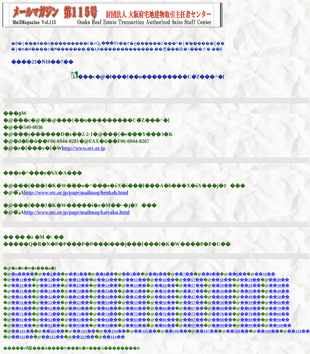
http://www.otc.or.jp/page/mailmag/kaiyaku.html (77, 212)
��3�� (78, 273)
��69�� (250, 308)
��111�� (22, 336)
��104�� (114, 331)
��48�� (222, 296)
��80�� (279, 313)
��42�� (50, 296)
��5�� (131, 273)
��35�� (135, 291)
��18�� (221, 279)
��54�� (107, 302)
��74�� (107, 313)
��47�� (193, 296)
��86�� (164, 319)
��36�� (164, 291)
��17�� (193, 279)
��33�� (78, 291)
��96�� (164, 325)
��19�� (250, 279)
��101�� (22, 331)
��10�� (264, 273)
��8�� (210, 273)
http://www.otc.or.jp (83, 148)
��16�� (164, 279)
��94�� (107, 325)
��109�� (268, 331)
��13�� (78, 279)
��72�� (50, 313)
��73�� (78, 313)
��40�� (279, 291)
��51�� (21, 302)
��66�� (164, 308)
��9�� (237, 273)
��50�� (279, 296)
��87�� (193, 319)
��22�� (50, 285)
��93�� (78, 325)
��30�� (279, 285)
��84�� (107, 319)
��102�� (53, 331)
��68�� (222, 308)
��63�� (78, 308)
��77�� (193, 313)
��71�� (21, 313)
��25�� (135, 285)
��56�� (164, 302)
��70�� (279, 308)
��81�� (21, 319)
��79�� (250, 313)
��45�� (135, 296)
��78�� (222, 313)
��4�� (104, 273)
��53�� (78, 302)
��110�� (298, 331)
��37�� (193, 291)
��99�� (250, 325)
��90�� (279, 319)
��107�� (206, 331)
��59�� (250, 302)
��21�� (21, 285)
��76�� (164, 313)
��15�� (135, 279)
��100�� (280, 325)
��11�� (21, 279)
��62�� (50, 308)
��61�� (21, 308)
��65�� (135, 308)
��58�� (222, 302)
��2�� (51, 273)
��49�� (250, 296)
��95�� (135, 325)
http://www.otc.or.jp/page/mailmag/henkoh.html (76, 192)
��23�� (78, 285)
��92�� (50, 325)
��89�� (250, 319)
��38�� (222, 291)
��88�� (222, 319)
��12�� (49, 279)
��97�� (193, 325)
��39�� (250, 291)
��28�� (222, 285)
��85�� (135, 319)
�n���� (22, 273)
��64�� (107, 308)
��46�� (164, 296)
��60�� (279, 302)
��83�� (78, 319)
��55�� (135, 302)
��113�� (83, 336)
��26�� (164, 285)
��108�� (237, 331)
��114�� (113, 336)
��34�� (107, 291)
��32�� (50, 291)
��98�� (222, 325)
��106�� (176, 331)
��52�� (50, 302)
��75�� (135, 313)
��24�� (107, 285)
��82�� (50, 319)
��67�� (193, 308)
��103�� (83, 331)
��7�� (184, 273)
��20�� (278, 279)
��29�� (250, 285)
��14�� (107, 279)
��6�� (157, 273)
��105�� (145, 331)
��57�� (193, 302)
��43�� (78, 296)
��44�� (107, 296)
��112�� (52, 336)
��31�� (21, 291)
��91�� (21, 325)
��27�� (193, 285)
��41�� (21, 296)
